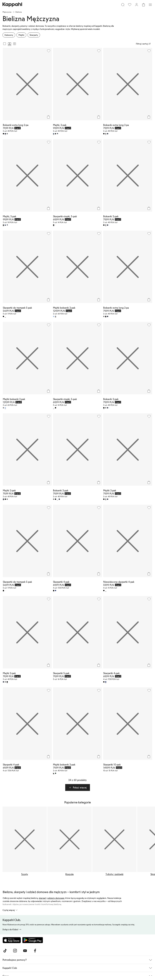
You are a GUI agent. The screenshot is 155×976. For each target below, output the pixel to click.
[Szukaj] (122, 4)
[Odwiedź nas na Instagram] (15, 950)
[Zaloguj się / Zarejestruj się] (136, 4)
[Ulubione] (129, 4)
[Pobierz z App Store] (12, 940)
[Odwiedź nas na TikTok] (5, 950)
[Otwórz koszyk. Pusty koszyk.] (143, 4)
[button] (77, 787)
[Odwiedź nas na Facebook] (35, 950)
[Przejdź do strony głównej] (12, 4)
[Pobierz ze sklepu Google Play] (32, 940)
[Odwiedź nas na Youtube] (25, 950)
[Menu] (150, 4)
